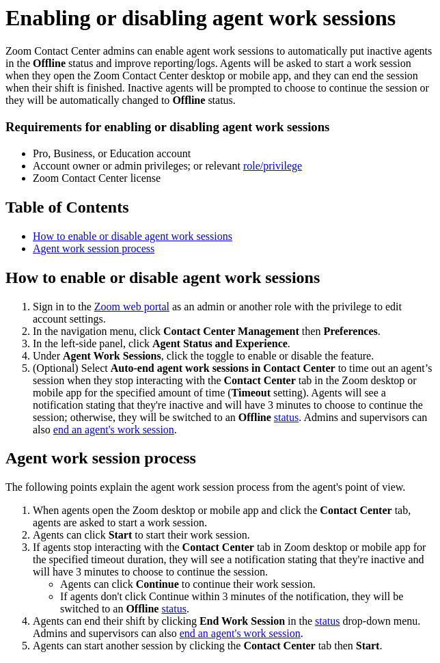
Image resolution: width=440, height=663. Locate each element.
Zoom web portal (131, 306)
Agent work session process (93, 248)
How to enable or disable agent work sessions (132, 236)
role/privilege (272, 166)
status (286, 417)
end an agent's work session (113, 429)
